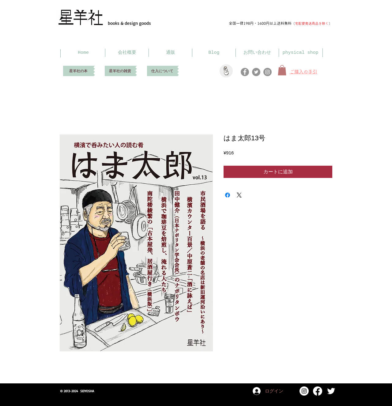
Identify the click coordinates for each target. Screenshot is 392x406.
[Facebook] (245, 72)
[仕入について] (162, 71)
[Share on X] (239, 195)
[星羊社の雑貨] (120, 71)
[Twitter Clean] (331, 391)
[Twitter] (256, 72)
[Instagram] (267, 72)
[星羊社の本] (78, 71)
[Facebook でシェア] (227, 195)
